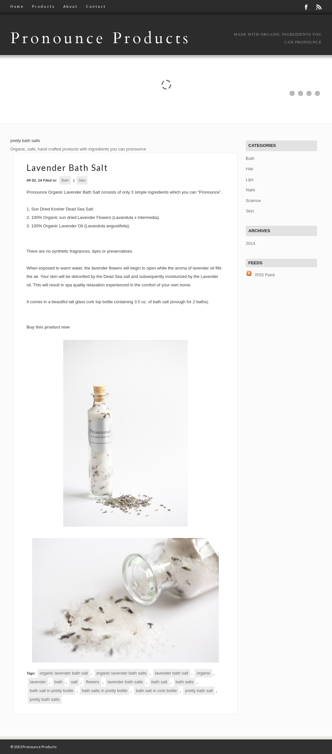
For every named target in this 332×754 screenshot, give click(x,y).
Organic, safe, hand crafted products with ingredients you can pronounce (78, 149)
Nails (250, 189)
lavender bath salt (171, 673)
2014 (250, 243)
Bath (65, 180)
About (70, 6)
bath (58, 681)
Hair (250, 168)
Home (17, 6)
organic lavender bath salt (64, 673)
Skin (82, 180)
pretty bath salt (199, 690)
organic (203, 673)
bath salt (159, 681)
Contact (96, 6)
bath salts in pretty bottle (104, 690)
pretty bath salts (45, 699)
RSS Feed (265, 274)
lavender (38, 681)
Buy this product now (48, 327)
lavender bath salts (125, 681)
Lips (250, 179)
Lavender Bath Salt (67, 167)
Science (253, 200)
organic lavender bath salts (121, 673)
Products (43, 6)
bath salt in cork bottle (156, 690)
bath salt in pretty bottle (51, 690)
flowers (92, 681)
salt (74, 681)
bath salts (185, 681)
